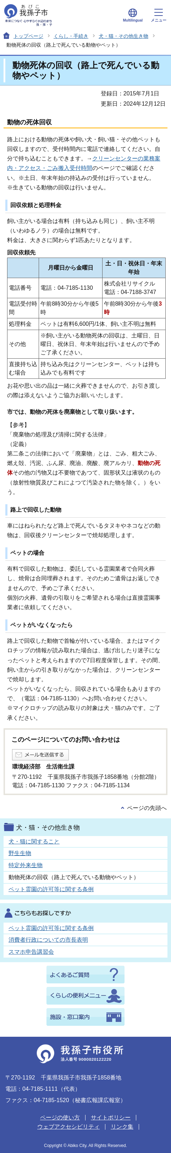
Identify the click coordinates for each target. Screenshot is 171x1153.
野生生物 (20, 853)
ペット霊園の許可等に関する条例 (51, 889)
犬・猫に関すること (34, 842)
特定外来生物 (26, 865)
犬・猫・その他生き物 (123, 36)
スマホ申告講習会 (31, 952)
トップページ (28, 36)
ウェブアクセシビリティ (68, 1127)
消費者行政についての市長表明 (48, 940)
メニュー (158, 15)
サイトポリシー (111, 1117)
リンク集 (122, 1127)
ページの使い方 (60, 1117)
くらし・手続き (71, 36)
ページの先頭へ (147, 808)
